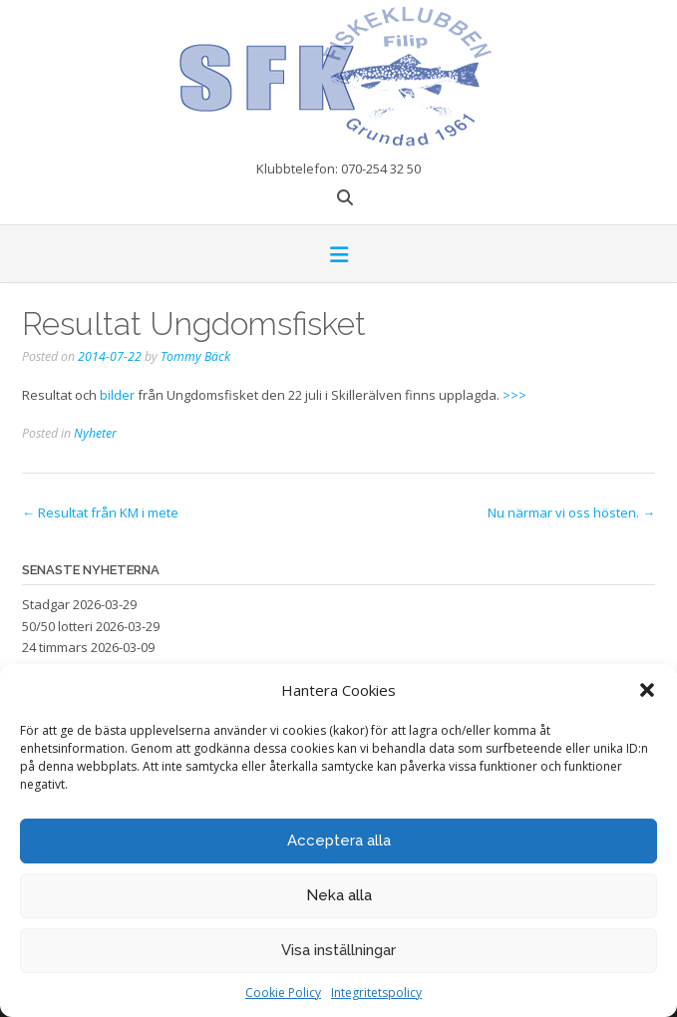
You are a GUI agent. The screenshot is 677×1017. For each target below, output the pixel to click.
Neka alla (339, 895)
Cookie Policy (283, 992)
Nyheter (95, 433)
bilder (117, 395)
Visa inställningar (338, 950)
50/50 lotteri (57, 626)
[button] (647, 690)
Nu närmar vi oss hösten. (571, 512)
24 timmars (55, 647)
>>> (514, 395)
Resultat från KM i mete (100, 512)
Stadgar (46, 604)
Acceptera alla (339, 840)
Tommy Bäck (195, 356)
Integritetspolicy (376, 992)
